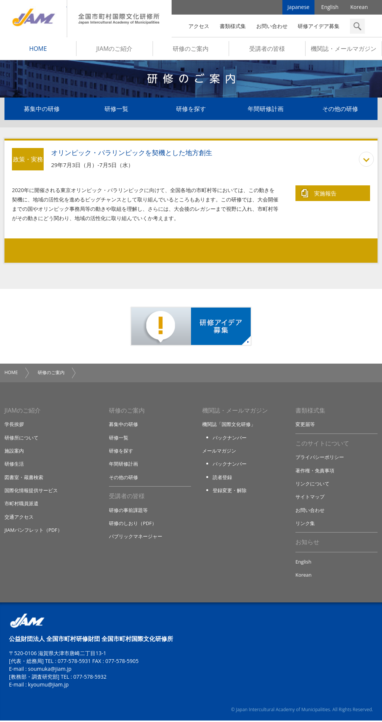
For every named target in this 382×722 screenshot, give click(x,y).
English (329, 7)
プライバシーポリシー (319, 457)
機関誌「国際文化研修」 (229, 425)
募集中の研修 (42, 109)
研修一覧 (116, 109)
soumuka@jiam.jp (50, 670)
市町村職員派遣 (21, 504)
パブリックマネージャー (135, 537)
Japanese (299, 7)
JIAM (33, 18)
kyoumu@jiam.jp (48, 685)
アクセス (198, 26)
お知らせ (307, 543)
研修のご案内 (191, 49)
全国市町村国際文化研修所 (119, 18)
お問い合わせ (272, 26)
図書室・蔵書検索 (23, 478)
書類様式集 (233, 26)
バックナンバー (230, 438)
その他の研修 (340, 109)
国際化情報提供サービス (31, 491)
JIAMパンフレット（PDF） (33, 531)
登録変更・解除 (230, 491)
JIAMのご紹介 (114, 49)
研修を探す (191, 109)
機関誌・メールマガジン (343, 49)
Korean (359, 7)
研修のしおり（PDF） (133, 524)
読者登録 (222, 478)
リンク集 (305, 524)
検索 (357, 26)
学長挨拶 (14, 425)
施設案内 (14, 451)
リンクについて (312, 484)
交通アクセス (19, 517)
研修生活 (14, 464)
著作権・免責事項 (314, 471)
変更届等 (305, 425)
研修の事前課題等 (128, 510)
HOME (38, 49)
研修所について (21, 438)
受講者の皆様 (267, 49)
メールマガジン (219, 451)
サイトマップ (310, 497)
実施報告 (325, 193)
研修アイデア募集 (318, 26)
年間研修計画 (266, 109)
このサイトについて (322, 444)
